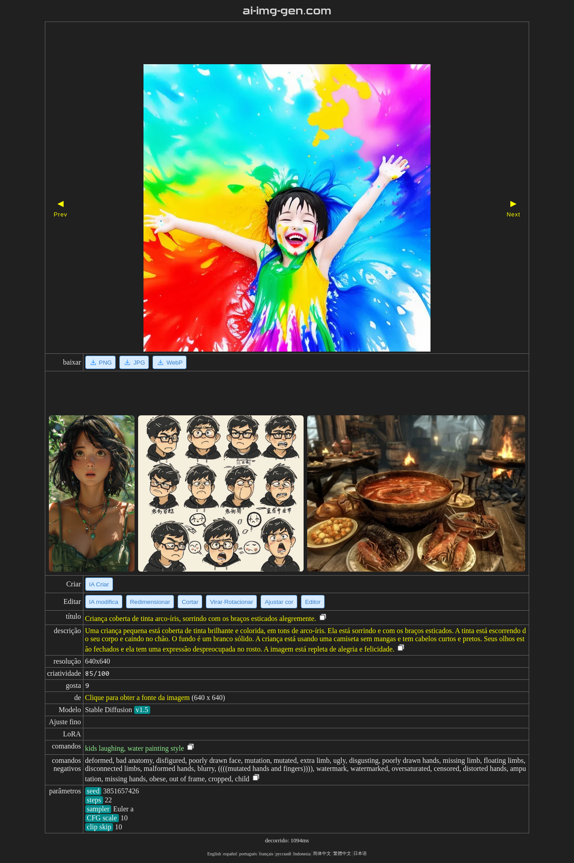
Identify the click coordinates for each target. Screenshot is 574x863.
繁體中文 (342, 853)
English (214, 853)
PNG (100, 362)
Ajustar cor (279, 602)
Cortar (190, 602)
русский (283, 853)
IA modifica (103, 602)
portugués (248, 853)
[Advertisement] (271, 44)
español (230, 853)
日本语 (360, 853)
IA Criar (99, 584)
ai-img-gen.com (287, 11)
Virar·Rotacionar (231, 602)
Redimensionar (150, 602)
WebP (170, 362)
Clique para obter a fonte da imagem (137, 697)
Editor (313, 602)
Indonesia (302, 853)
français (266, 853)
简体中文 (322, 853)
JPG (134, 362)
